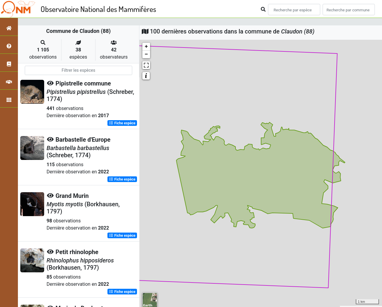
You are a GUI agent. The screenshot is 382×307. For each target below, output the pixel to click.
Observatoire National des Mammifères (98, 9)
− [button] (146, 54)
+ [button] (146, 46)
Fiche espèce (122, 123)
